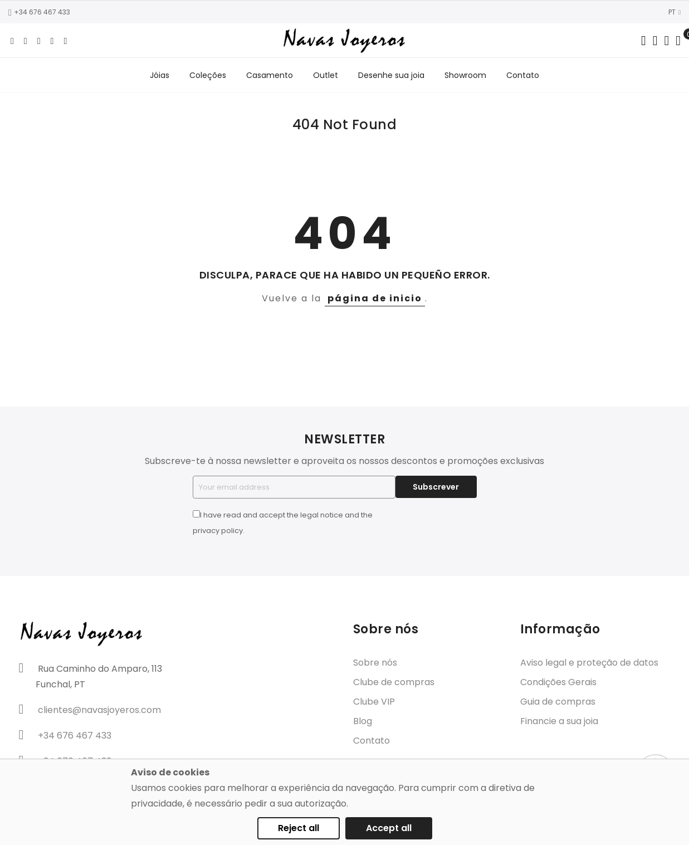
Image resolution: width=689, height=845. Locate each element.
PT (674, 12)
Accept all (389, 828)
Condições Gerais (558, 682)
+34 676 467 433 (39, 12)
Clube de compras (393, 682)
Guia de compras (557, 702)
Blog (362, 721)
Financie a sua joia (559, 721)
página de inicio (375, 298)
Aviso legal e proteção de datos (589, 663)
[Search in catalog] (643, 40)
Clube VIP (374, 702)
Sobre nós (375, 663)
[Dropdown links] (655, 40)
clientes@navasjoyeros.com (99, 710)
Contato (371, 741)
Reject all (298, 828)
